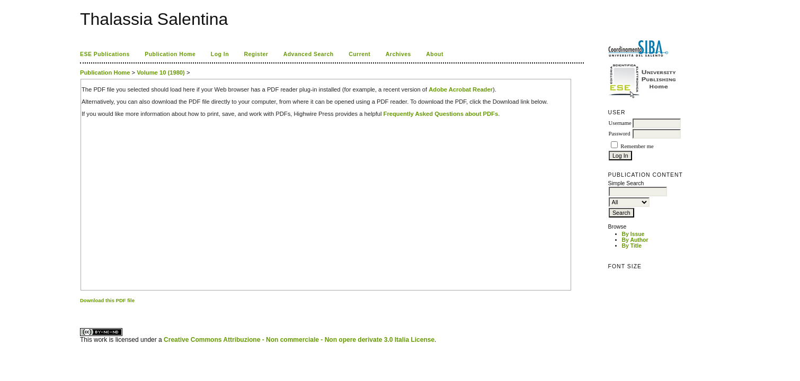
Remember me (636, 146)
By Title (632, 246)
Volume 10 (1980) (161, 72)
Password (619, 134)
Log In (220, 54)
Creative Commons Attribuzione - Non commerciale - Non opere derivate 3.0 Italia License (299, 339)
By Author (635, 240)
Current (359, 54)
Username (620, 123)
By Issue (633, 234)
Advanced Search (308, 54)
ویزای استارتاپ (83, 309)
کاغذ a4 (81, 309)
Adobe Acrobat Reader (461, 89)
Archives (398, 54)
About (434, 54)
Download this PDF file (107, 300)
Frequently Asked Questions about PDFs (441, 114)
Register (256, 54)
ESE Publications (105, 54)
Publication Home (170, 54)
